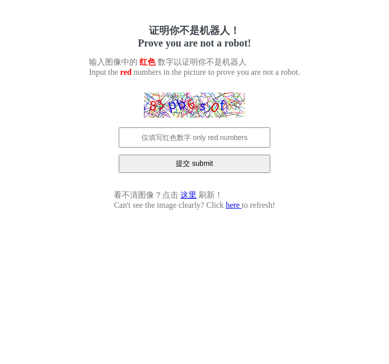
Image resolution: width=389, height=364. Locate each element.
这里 (188, 195)
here (234, 205)
